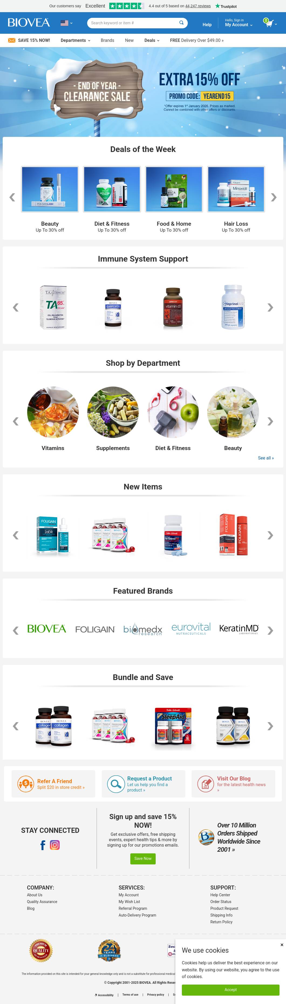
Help (207, 24)
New (129, 40)
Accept (231, 990)
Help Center (220, 895)
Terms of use (130, 994)
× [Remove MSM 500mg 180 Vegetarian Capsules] (282, 944)
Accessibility (104, 995)
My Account (129, 895)
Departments (75, 40)
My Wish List (129, 902)
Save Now (143, 858)
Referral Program (133, 908)
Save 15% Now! (29, 40)
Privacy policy (155, 994)
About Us (34, 895)
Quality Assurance (42, 902)
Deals (151, 40)
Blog (31, 908)
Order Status (220, 902)
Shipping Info (221, 915)
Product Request (224, 908)
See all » (266, 458)
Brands (107, 40)
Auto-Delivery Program (137, 915)
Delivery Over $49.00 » (196, 40)
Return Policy (221, 922)
